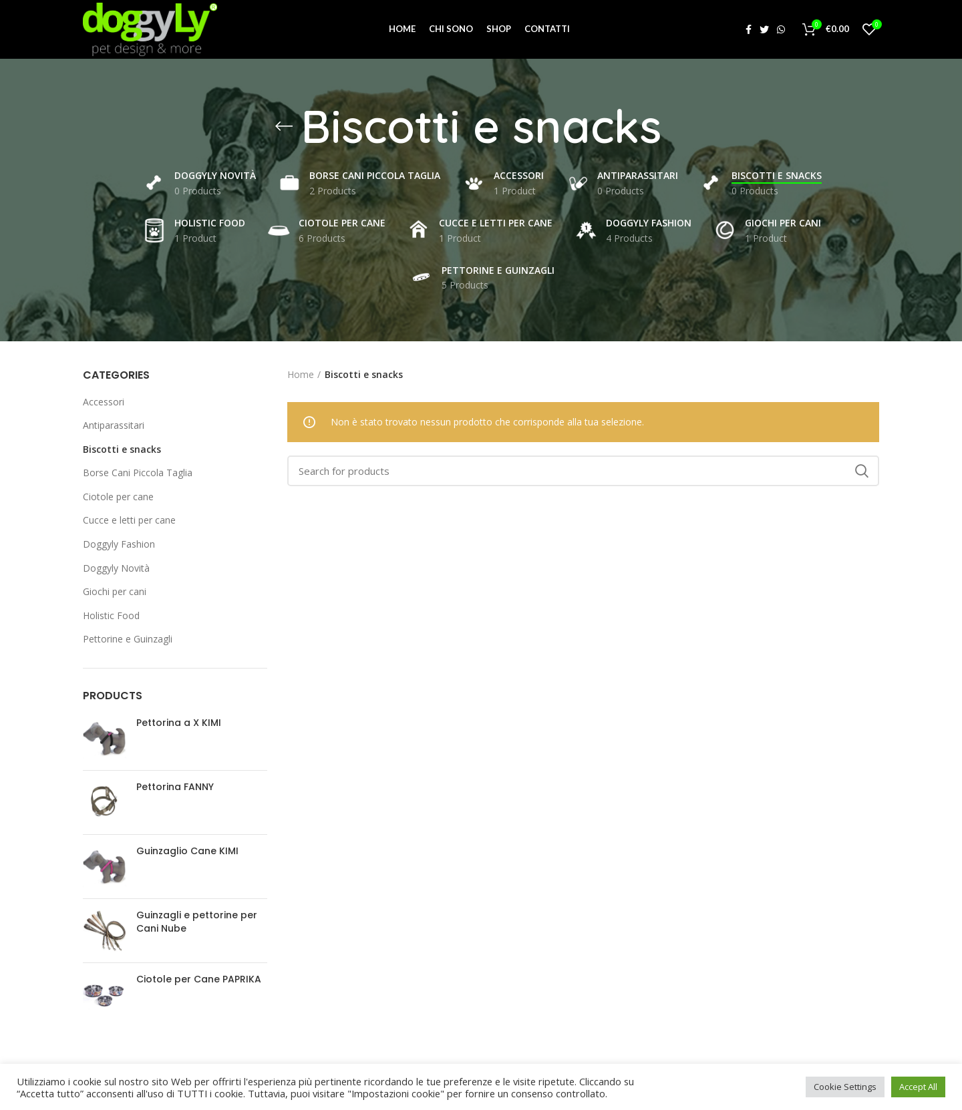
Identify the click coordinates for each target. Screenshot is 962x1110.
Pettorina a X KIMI (178, 725)
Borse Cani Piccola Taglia (137, 474)
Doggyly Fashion (119, 545)
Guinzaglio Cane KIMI (187, 853)
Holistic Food (111, 616)
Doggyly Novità (116, 569)
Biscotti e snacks (122, 450)
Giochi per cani (114, 593)
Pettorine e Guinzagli (127, 640)
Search (861, 472)
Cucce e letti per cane (129, 522)
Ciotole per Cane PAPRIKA (198, 981)
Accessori (103, 403)
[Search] (583, 472)
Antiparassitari (113, 426)
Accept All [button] (918, 1087)
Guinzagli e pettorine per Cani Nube (196, 924)
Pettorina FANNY (175, 789)
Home (300, 375)
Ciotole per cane (118, 498)
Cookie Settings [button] (845, 1087)
